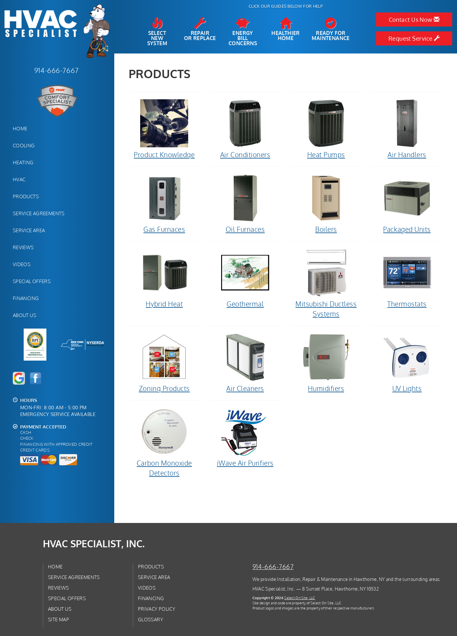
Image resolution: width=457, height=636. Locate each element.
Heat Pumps (326, 129)
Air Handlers (407, 129)
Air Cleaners (245, 362)
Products (26, 196)
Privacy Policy (156, 609)
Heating (23, 162)
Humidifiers (326, 362)
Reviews (23, 247)
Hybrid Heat (164, 278)
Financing (26, 298)
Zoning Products (164, 362)
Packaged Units (407, 203)
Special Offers (32, 281)
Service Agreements (39, 213)
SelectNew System (157, 32)
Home (20, 128)
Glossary (150, 619)
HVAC (19, 179)
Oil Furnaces (245, 203)
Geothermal (245, 278)
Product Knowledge (164, 129)
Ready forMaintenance (330, 29)
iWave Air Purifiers (245, 437)
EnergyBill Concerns (243, 32)
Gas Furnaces (164, 203)
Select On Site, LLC (299, 597)
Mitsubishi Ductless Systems (326, 283)
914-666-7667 (273, 567)
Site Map (58, 619)
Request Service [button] (414, 38)
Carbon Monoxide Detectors (164, 442)
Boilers (326, 203)
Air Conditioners (245, 129)
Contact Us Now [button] (414, 19)
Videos (21, 264)
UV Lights (407, 362)
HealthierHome (285, 29)
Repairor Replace (200, 29)
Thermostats (407, 278)
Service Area (29, 230)
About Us (24, 315)
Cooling (24, 145)
